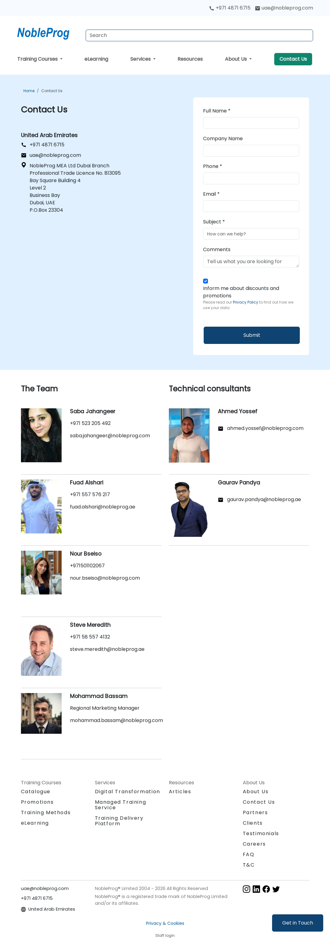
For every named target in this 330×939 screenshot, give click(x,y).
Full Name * (216, 110)
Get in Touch (297, 922)
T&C (249, 864)
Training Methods (46, 812)
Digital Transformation (127, 791)
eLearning (96, 59)
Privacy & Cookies (165, 923)
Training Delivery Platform (119, 820)
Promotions (37, 802)
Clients (253, 823)
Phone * (212, 166)
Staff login (165, 935)
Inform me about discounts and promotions (251, 298)
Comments (216, 249)
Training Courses (38, 59)
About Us (236, 59)
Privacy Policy (246, 302)
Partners (255, 812)
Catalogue (36, 791)
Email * (211, 194)
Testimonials (261, 833)
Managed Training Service (120, 804)
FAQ (249, 854)
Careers (254, 843)
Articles (180, 791)
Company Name (223, 138)
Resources (190, 59)
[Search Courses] (199, 35)
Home (29, 90)
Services (141, 59)
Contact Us (293, 59)
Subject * (214, 221)
